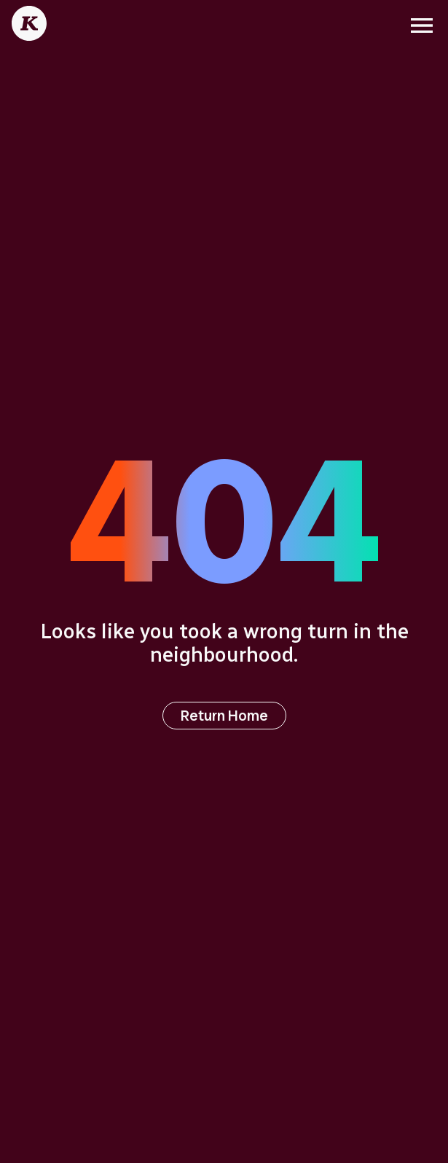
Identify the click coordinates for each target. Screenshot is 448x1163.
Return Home (224, 715)
